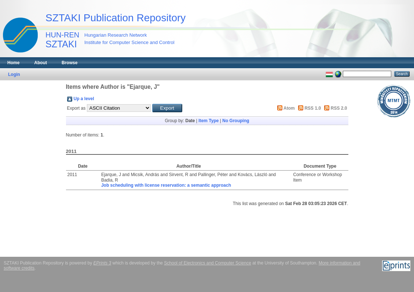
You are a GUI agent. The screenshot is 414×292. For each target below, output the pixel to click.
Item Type (208, 120)
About (40, 62)
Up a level (84, 98)
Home (13, 62)
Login (14, 74)
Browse (69, 62)
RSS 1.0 (312, 108)
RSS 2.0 (339, 108)
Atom (289, 108)
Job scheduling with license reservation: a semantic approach (166, 185)
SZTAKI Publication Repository (115, 17)
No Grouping (235, 120)
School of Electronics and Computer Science (207, 263)
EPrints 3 (102, 263)
